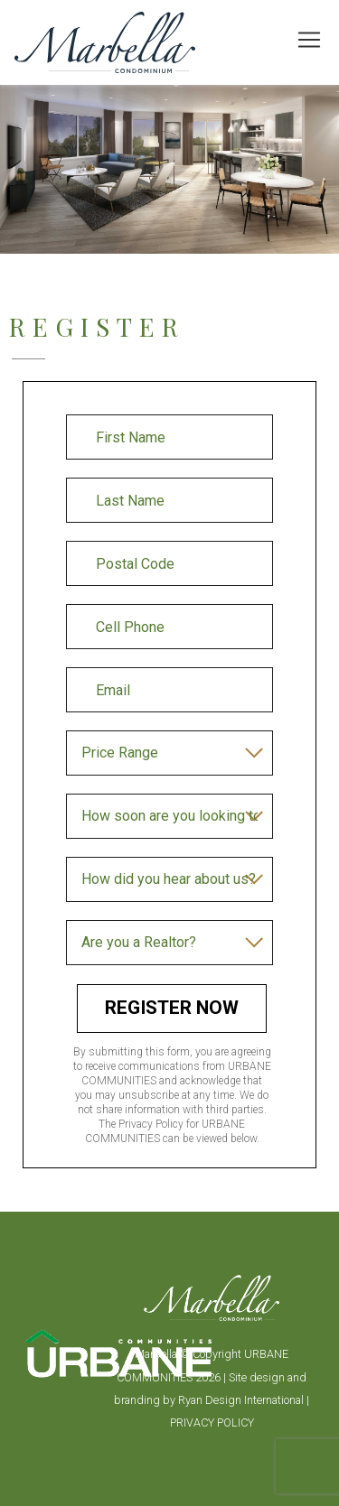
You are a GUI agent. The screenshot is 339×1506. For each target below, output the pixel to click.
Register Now (172, 1007)
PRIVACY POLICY (212, 1422)
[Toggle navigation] (309, 40)
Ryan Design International (242, 1400)
